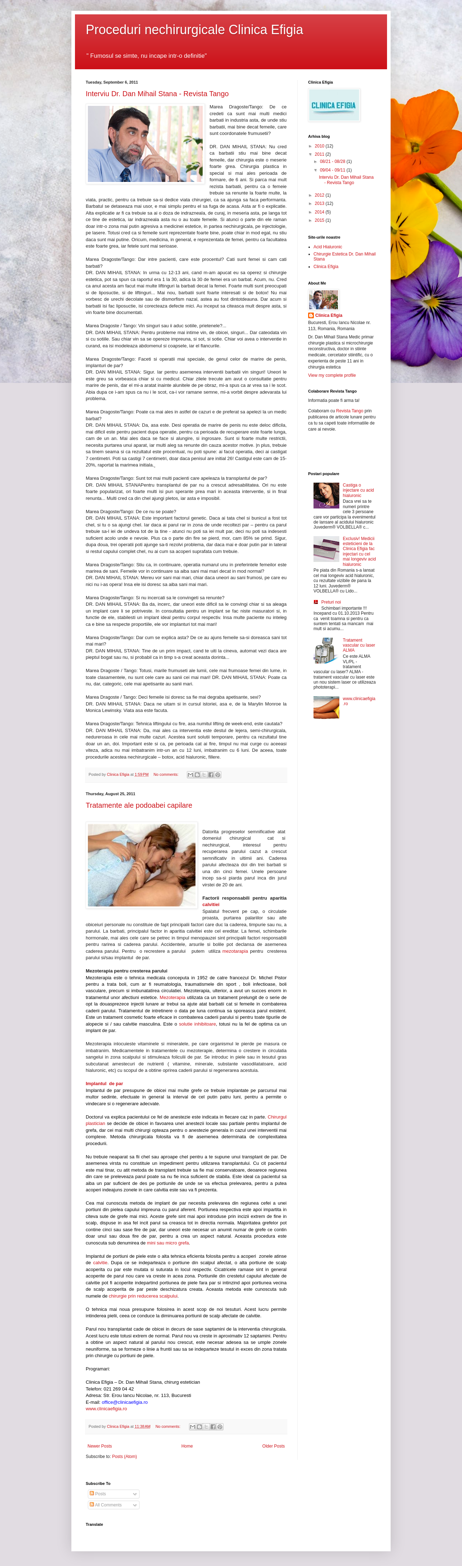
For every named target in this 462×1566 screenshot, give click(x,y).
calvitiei (211, 904)
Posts (98, 1493)
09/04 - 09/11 (333, 170)
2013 (320, 203)
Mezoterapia (173, 997)
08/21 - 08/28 (333, 161)
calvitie (100, 1262)
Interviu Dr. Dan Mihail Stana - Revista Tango (157, 94)
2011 (320, 154)
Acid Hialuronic (328, 246)
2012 (320, 195)
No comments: (167, 774)
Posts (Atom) (124, 1456)
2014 (320, 212)
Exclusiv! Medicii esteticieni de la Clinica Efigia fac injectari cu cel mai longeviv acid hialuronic (359, 551)
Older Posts (273, 1446)
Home (187, 1446)
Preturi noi (331, 602)
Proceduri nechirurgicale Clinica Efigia (194, 29)
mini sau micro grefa (168, 1243)
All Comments (106, 1505)
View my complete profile (332, 375)
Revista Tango (349, 410)
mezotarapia (235, 951)
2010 (320, 146)
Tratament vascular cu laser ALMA (359, 645)
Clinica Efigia (326, 266)
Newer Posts (100, 1446)
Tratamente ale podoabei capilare (139, 805)
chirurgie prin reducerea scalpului (143, 1296)
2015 (320, 220)
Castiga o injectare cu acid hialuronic (358, 490)
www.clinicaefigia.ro (106, 1408)
